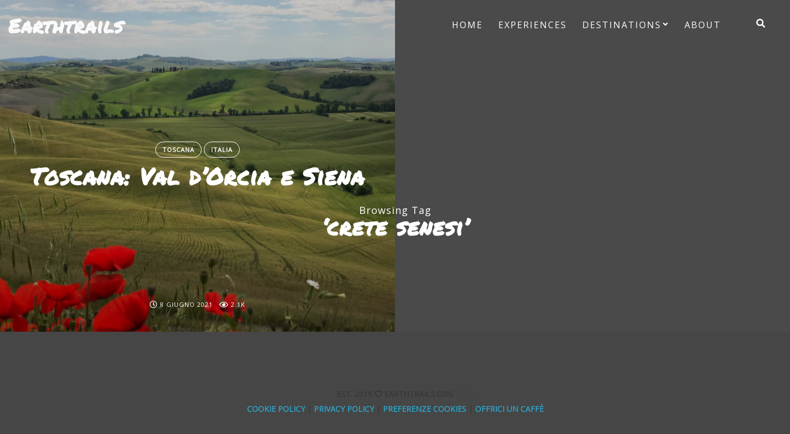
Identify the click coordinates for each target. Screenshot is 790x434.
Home (467, 25)
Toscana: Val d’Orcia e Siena (197, 176)
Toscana (178, 149)
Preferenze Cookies (424, 409)
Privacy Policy (344, 409)
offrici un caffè (509, 409)
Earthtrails (65, 25)
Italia (222, 149)
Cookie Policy (276, 409)
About (702, 25)
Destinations (621, 25)
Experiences (532, 25)
